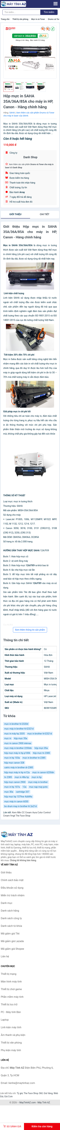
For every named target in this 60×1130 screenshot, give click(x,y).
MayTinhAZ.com (27, 1102)
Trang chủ (5, 19)
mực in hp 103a (12, 758)
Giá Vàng (48, 1093)
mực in (7, 738)
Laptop (5, 1019)
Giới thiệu (15, 214)
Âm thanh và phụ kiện (13, 1035)
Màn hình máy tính (11, 981)
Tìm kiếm (49, 12)
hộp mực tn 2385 (41, 753)
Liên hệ (5, 956)
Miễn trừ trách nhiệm (12, 895)
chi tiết (44, 214)
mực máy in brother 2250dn (18, 748)
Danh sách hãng (10, 910)
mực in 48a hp (22, 777)
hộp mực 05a (41, 748)
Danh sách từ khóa (11, 925)
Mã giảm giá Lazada (12, 941)
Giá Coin (8, 1096)
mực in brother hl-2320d (16, 724)
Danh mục (6, 903)
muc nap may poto (38, 787)
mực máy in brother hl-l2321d (18, 728)
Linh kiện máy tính (11, 1027)
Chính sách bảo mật (12, 880)
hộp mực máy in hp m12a (17, 772)
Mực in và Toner (38, 19)
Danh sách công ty (11, 918)
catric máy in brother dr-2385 (18, 767)
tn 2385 (8, 777)
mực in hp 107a (12, 787)
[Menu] (55, 3)
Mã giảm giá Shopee (12, 948)
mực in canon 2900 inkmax (17, 743)
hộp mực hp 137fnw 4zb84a (18, 796)
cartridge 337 (22, 792)
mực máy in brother (38, 782)
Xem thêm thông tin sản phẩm (30, 630)
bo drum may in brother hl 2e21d (20, 806)
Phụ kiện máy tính (11, 1050)
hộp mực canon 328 (14, 762)
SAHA (12, 112)
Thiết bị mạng (8, 973)
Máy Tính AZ (43, 1102)
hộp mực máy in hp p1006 (17, 753)
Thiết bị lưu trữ (9, 1004)
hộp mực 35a (20, 738)
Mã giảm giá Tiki (10, 933)
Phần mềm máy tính (12, 996)
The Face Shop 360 (33, 1093)
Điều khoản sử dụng (12, 887)
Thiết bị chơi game (11, 989)
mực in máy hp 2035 (14, 733)
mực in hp (37, 777)
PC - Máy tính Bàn (11, 1012)
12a (24, 787)
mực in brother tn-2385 (34, 758)
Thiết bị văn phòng (20, 19)
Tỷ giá (20, 1093)
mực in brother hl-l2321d (39, 733)
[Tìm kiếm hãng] (21, 12)
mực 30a (8, 792)
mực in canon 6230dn (43, 772)
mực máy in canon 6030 (16, 801)
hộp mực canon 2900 (14, 782)
